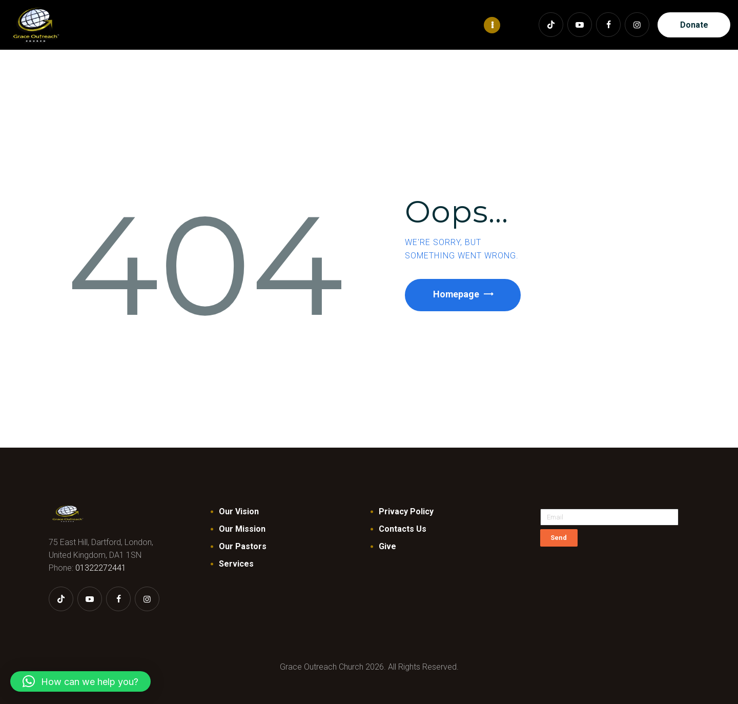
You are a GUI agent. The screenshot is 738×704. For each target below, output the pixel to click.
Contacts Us (402, 528)
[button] (80, 681)
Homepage (457, 294)
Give (387, 546)
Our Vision (239, 511)
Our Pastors (242, 546)
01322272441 (100, 567)
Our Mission (242, 528)
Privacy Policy (406, 511)
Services (236, 563)
